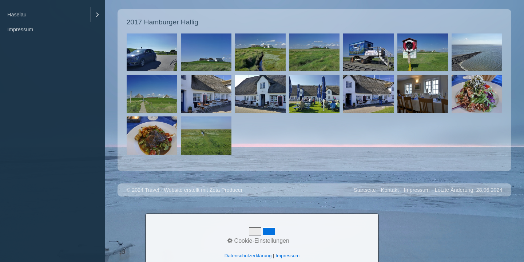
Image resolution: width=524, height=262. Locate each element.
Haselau (17, 14)
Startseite (365, 190)
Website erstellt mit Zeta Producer (203, 190)
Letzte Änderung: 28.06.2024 (469, 190)
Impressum (20, 29)
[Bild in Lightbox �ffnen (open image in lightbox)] (152, 52)
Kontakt (390, 190)
